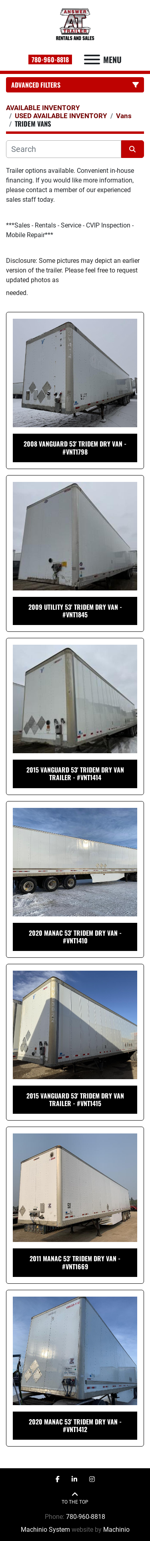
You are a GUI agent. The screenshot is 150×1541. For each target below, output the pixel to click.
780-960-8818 (50, 59)
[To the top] (75, 1498)
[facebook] (58, 1479)
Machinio (116, 1529)
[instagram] (92, 1479)
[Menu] (92, 59)
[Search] (63, 149)
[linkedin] (74, 1479)
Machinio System (45, 1529)
